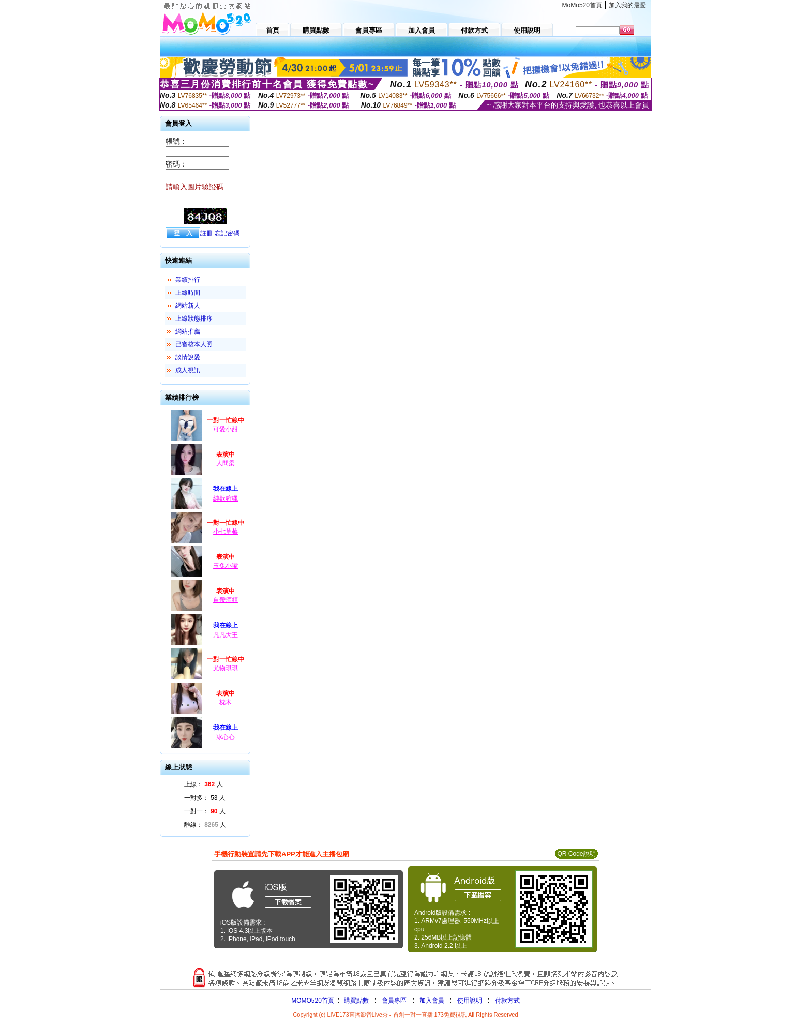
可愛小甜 (225, 429)
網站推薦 (187, 331)
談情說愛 (187, 357)
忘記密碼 (227, 233)
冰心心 (225, 737)
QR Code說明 (576, 853)
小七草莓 (225, 531)
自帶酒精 (225, 599)
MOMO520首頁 (312, 1000)
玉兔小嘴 (225, 565)
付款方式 (507, 1000)
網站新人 (187, 305)
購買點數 (355, 1000)
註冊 (206, 233)
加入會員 (431, 1000)
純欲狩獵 (225, 498)
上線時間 (187, 292)
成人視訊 (187, 370)
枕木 (225, 702)
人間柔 (225, 463)
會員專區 (394, 1000)
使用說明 (469, 1000)
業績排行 (187, 279)
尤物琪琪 (225, 668)
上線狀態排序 (194, 318)
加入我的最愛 (627, 5)
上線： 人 (203, 784)
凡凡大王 (225, 635)
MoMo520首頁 (582, 5)
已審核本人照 (194, 344)
